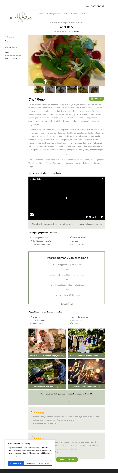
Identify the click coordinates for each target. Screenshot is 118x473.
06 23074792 (97, 6)
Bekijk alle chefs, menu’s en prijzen (47, 355)
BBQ (7, 52)
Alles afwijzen (28, 463)
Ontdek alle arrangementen (86, 386)
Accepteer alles (44, 463)
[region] (30, 454)
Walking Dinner (11, 47)
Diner (7, 41)
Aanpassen (14, 463)
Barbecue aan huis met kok (47, 386)
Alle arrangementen (13, 58)
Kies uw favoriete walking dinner (86, 355)
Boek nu (98, 98)
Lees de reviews (73, 31)
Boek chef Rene (67, 459)
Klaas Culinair (21, 13)
